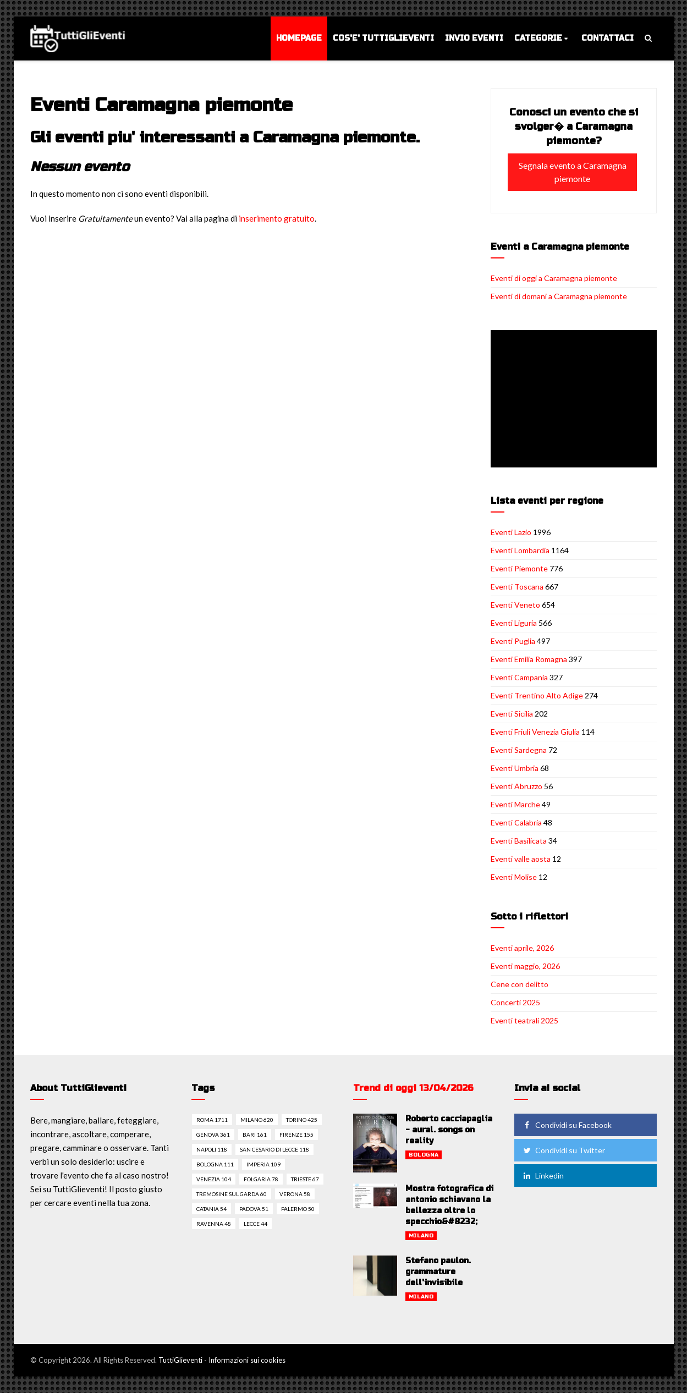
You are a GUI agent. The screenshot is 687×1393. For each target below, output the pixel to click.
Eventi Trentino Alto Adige (537, 695)
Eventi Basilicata (519, 840)
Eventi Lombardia (520, 550)
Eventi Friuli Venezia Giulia (535, 731)
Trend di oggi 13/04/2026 (413, 1088)
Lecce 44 (255, 1223)
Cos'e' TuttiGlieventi (383, 38)
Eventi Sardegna (519, 750)
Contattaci (607, 38)
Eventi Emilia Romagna (529, 659)
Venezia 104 (213, 1179)
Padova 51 (253, 1208)
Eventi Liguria (514, 622)
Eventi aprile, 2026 (522, 947)
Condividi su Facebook (566, 1125)
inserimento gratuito (277, 218)
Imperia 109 (263, 1164)
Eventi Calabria (516, 822)
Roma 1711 (212, 1119)
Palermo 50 (298, 1208)
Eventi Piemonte (519, 568)
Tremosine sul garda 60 (231, 1194)
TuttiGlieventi (180, 1360)
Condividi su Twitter (563, 1150)
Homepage (299, 38)
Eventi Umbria (514, 768)
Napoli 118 (211, 1149)
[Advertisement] (576, 400)
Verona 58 (294, 1194)
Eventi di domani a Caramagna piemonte (559, 296)
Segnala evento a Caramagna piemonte (572, 172)
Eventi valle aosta (521, 858)
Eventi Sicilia (512, 713)
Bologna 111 (215, 1164)
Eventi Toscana (517, 586)
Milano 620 (256, 1119)
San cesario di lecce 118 (274, 1149)
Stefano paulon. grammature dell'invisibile (438, 1271)
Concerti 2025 (515, 1002)
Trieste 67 (305, 1179)
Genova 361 (213, 1134)
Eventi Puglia (513, 641)
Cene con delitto (519, 984)
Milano (421, 1235)
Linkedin (542, 1175)
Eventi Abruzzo (516, 786)
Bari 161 (255, 1134)
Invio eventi (474, 38)
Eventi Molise (514, 877)
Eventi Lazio (511, 532)
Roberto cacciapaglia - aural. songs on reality (448, 1130)
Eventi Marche (515, 804)
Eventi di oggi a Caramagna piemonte (554, 278)
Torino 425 (301, 1119)
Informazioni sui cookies (246, 1360)
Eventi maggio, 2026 (525, 966)
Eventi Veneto (515, 604)
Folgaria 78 (261, 1179)
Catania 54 (211, 1208)
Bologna (423, 1155)
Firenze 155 (296, 1134)
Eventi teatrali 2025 (524, 1020)
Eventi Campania (519, 677)
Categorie (538, 38)
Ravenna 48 (213, 1223)
